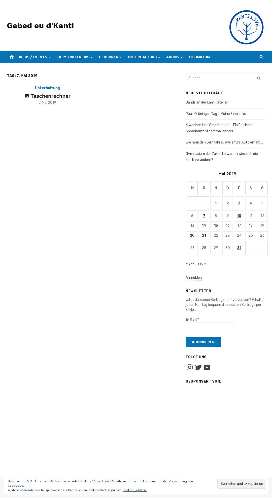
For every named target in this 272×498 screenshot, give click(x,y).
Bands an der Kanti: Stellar (207, 102)
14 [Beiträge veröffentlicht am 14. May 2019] (204, 225)
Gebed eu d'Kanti (40, 25)
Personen (108, 57)
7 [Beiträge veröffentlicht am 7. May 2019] (204, 216)
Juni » (201, 264)
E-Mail (192, 320)
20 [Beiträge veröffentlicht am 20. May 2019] (192, 235)
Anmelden (194, 278)
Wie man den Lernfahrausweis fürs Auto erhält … (224, 142)
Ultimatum (199, 57)
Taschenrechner (50, 96)
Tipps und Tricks (73, 57)
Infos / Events (33, 57)
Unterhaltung (142, 57)
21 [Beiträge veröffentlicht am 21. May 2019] (204, 235)
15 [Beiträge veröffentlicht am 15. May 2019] (216, 225)
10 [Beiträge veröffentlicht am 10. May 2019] (239, 216)
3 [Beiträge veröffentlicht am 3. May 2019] (239, 203)
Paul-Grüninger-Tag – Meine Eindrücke (216, 114)
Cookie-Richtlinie (135, 490)
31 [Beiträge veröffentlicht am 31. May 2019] (239, 248)
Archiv (173, 57)
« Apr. (190, 264)
